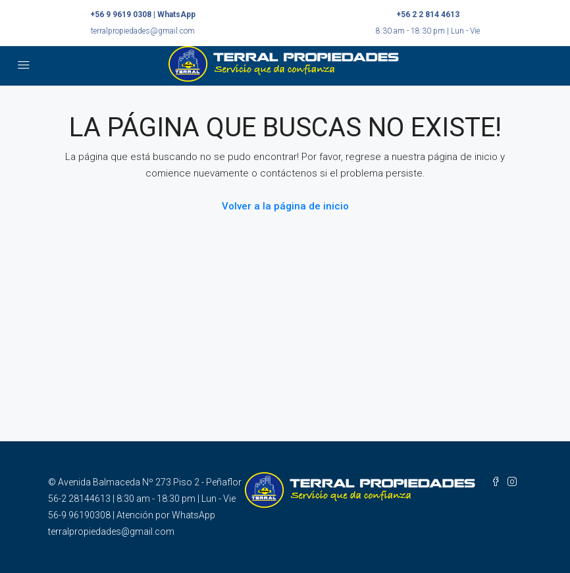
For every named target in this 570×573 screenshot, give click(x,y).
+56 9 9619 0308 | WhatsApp (142, 14)
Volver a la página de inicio (285, 206)
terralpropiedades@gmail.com (143, 31)
